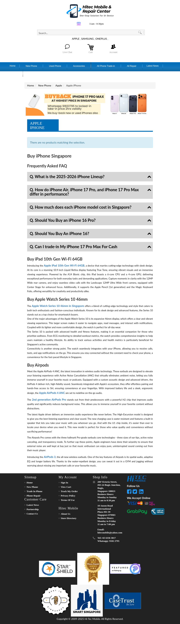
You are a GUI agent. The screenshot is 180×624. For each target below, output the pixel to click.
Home (30, 85)
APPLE (76, 38)
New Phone (44, 85)
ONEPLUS (101, 38)
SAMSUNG (87, 38)
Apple (58, 85)
